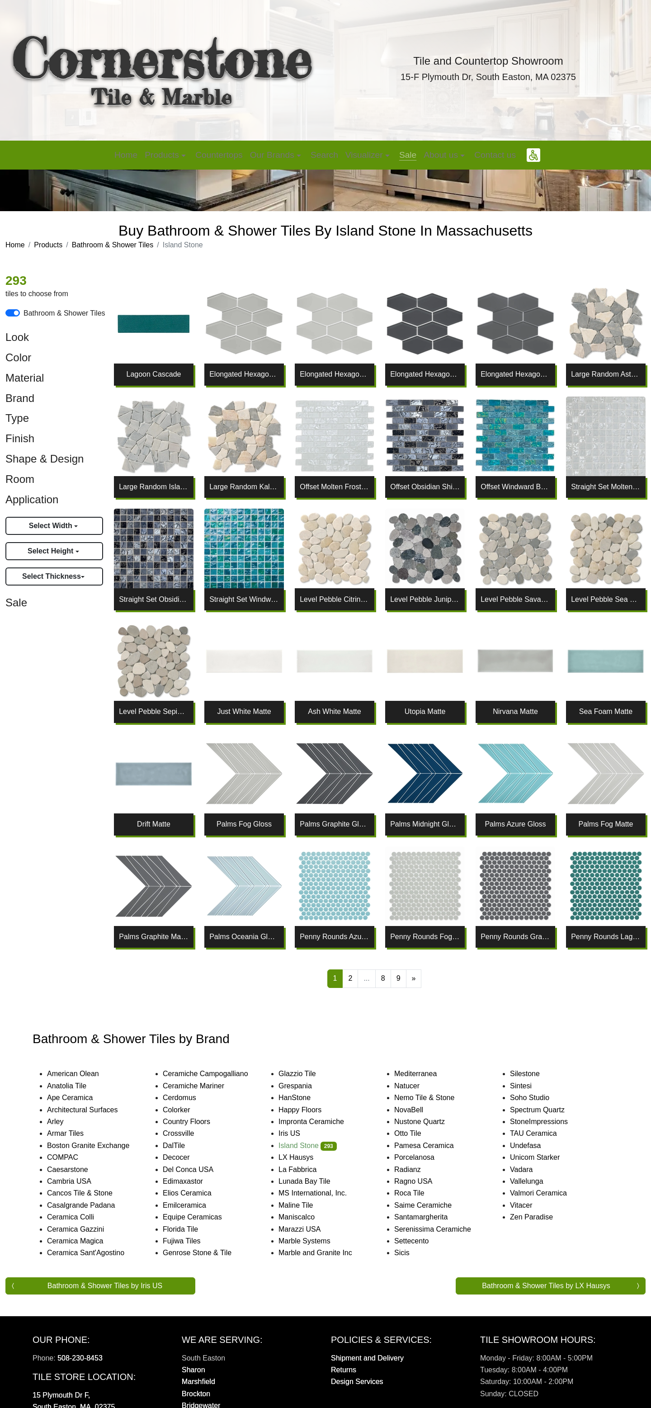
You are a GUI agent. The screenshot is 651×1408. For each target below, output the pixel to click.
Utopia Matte (425, 711)
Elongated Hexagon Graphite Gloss (425, 374)
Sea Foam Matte (605, 711)
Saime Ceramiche (432, 1205)
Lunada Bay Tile (314, 1181)
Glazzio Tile (306, 1073)
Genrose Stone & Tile (207, 1253)
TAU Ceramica (544, 1133)
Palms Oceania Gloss (244, 936)
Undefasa (534, 1145)
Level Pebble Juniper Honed (425, 599)
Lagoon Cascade (154, 374)
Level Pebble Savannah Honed (515, 599)
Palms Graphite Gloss (334, 824)
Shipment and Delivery (367, 1358)
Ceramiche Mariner (202, 1086)
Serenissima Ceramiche (441, 1229)
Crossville (187, 1133)
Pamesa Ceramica (434, 1145)
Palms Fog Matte (606, 824)
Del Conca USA (197, 1169)
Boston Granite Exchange (97, 1145)
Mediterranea (424, 1073)
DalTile (184, 1145)
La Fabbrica (306, 1169)
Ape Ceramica (80, 1097)
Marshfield (198, 1381)
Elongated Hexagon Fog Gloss (244, 374)
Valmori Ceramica (547, 1193)
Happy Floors (310, 1110)
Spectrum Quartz (545, 1110)
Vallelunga (535, 1181)
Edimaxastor (192, 1181)
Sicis (410, 1253)
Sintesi (530, 1086)
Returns (343, 1370)
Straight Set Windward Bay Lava (244, 599)
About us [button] (442, 155)
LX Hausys (304, 1157)
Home (125, 155)
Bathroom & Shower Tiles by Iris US (104, 1286)
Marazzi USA (308, 1229)
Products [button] (163, 155)
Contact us (495, 155)
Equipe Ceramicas (201, 1217)
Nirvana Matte (515, 711)
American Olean (82, 1073)
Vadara (528, 1169)
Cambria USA (78, 1181)
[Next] (414, 978)
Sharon (193, 1370)
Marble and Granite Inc (325, 1253)
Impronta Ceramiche (320, 1121)
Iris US (298, 1133)
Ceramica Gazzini (84, 1229)
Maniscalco (305, 1217)
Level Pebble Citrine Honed (334, 599)
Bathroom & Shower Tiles (113, 245)
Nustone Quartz (427, 1121)
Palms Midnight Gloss (425, 824)
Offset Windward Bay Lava (515, 487)
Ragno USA (423, 1181)
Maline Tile (306, 1205)
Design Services (357, 1381)
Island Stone (307, 1145)
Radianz (415, 1169)
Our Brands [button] (273, 155)
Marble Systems (314, 1241)
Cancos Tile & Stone (90, 1193)
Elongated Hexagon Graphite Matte (515, 374)
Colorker (185, 1110)
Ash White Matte (334, 711)
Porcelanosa (423, 1157)
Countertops (219, 155)
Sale (407, 155)
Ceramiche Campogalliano (214, 1073)
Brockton (196, 1394)
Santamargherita (430, 1217)
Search (324, 155)
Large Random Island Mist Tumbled (154, 487)
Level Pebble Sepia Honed (154, 711)
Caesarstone (75, 1169)
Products (48, 245)
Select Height (51, 551)
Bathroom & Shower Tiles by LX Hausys (546, 1286)
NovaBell (417, 1110)
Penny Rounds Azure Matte (334, 936)
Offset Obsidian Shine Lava (425, 487)
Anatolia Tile (75, 1086)
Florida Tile (189, 1229)
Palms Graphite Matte (154, 936)
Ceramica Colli (79, 1217)
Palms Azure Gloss (515, 824)
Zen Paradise (539, 1217)
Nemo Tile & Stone (431, 1097)
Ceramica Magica (84, 1241)
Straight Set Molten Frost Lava (606, 487)
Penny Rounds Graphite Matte (515, 936)
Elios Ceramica (196, 1193)
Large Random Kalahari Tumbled (244, 487)
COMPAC (70, 1157)
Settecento (420, 1241)
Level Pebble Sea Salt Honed (606, 599)
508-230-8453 (80, 1358)
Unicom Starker (544, 1157)
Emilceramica (193, 1205)
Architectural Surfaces (89, 1110)
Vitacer (530, 1205)
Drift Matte (153, 824)
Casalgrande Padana (90, 1205)
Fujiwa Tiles (190, 1241)
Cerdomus (188, 1097)
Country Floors (197, 1121)
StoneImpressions (548, 1121)
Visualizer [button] (365, 155)
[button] (533, 155)
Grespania (304, 1086)
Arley (64, 1121)
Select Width (51, 525)
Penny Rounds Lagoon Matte (606, 936)
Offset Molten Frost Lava (334, 487)
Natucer (416, 1086)
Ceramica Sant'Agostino (94, 1253)
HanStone (302, 1097)
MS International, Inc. (321, 1193)
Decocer (185, 1157)
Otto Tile (416, 1133)
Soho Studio (540, 1097)
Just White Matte (244, 711)
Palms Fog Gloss (244, 824)
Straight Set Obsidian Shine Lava (154, 599)
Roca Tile (418, 1193)
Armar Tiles (74, 1133)
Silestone (532, 1073)
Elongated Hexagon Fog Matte (334, 374)
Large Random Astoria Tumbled (606, 374)
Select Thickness (51, 576)
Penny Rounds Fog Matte (425, 936)
